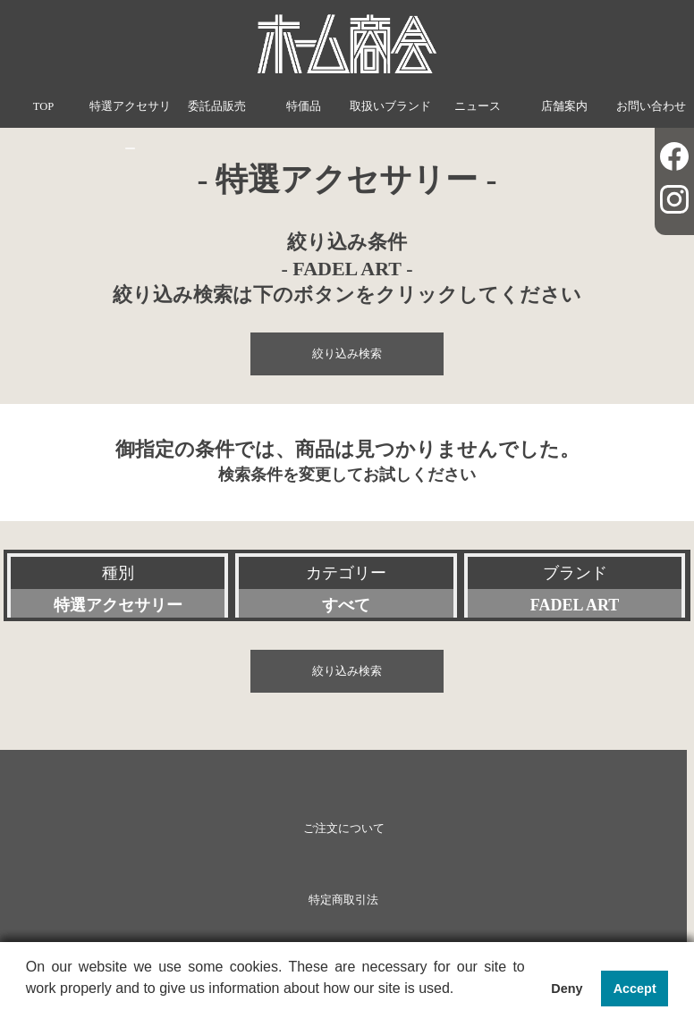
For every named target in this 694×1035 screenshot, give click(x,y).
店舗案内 (564, 106)
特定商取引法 (343, 900)
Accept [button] (635, 988)
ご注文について (344, 828)
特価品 (303, 106)
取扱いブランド (390, 106)
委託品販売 (217, 106)
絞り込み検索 (347, 354)
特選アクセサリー (130, 128)
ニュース (477, 106)
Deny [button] (566, 988)
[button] (28, 1011)
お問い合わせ (651, 106)
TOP (43, 106)
